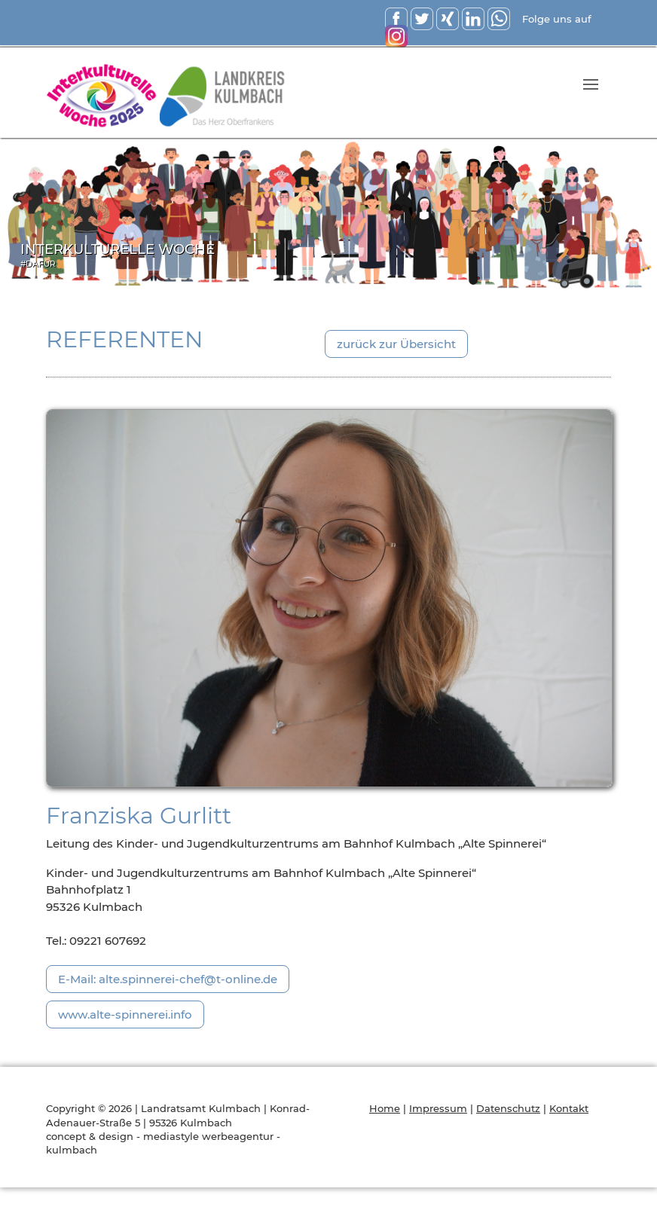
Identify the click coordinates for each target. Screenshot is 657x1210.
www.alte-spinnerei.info (125, 1014)
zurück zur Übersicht (396, 344)
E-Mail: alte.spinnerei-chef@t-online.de (167, 979)
